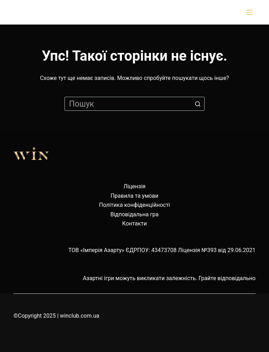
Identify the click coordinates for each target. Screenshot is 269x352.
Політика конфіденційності (134, 205)
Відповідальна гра (134, 214)
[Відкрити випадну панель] (250, 12)
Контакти (134, 223)
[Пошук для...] (134, 104)
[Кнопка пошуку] (198, 104)
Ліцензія (134, 186)
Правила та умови (135, 195)
